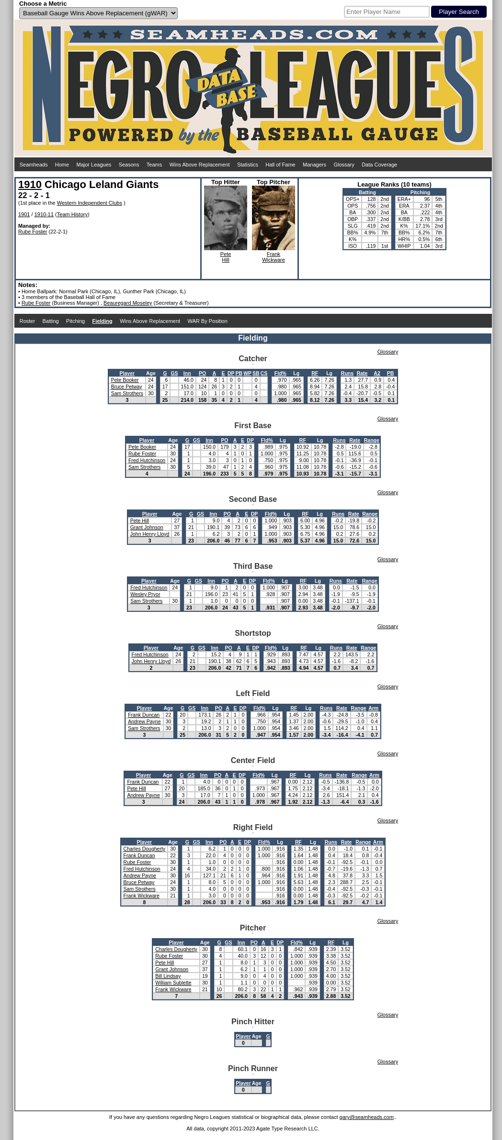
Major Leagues (94, 164)
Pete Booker (125, 380)
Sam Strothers (127, 393)
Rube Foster (32, 231)
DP (231, 373)
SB (256, 373)
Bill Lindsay (168, 976)
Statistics (247, 164)
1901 (24, 214)
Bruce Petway (126, 386)
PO (202, 373)
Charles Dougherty (145, 849)
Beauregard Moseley (127, 303)
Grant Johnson (146, 527)
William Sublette (173, 982)
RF (314, 373)
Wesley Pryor (145, 594)
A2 (377, 373)
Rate (362, 373)
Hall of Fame (280, 164)
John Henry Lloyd (150, 534)
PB (239, 373)
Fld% (280, 373)
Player (127, 373)
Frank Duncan (144, 715)
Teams (154, 164)
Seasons (129, 164)
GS (174, 373)
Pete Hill (139, 520)
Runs (347, 373)
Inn (187, 373)
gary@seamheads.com (367, 1117)
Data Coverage (379, 164)
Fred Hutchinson (146, 460)
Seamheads (34, 164)
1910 (30, 184)
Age (151, 373)
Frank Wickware (142, 895)
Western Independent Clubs (89, 203)
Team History (72, 214)
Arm (373, 708)
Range (371, 440)
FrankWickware (273, 257)
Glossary (343, 164)
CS (264, 373)
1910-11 (44, 214)
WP (247, 373)
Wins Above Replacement (200, 164)
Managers (314, 164)
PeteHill (225, 257)
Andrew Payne (144, 721)
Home (62, 164)
